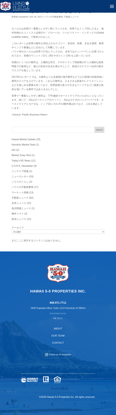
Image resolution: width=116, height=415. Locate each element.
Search (99, 130)
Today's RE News (21, 160)
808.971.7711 (58, 302)
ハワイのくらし (20, 181)
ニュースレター (20, 176)
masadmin (23, 17)
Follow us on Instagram (58, 354)
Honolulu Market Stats (23, 144)
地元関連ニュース (21, 208)
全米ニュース (19, 203)
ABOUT (58, 328)
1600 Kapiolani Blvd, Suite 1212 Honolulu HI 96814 (58, 308)
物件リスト (18, 213)
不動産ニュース (71, 17)
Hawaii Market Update (23, 139)
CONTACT (58, 343)
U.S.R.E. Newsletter (22, 166)
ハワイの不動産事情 (53, 17)
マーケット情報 (20, 192)
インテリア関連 (20, 171)
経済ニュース (19, 219)
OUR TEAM (58, 335)
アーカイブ (18, 227)
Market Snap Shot (21, 155)
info (14, 150)
